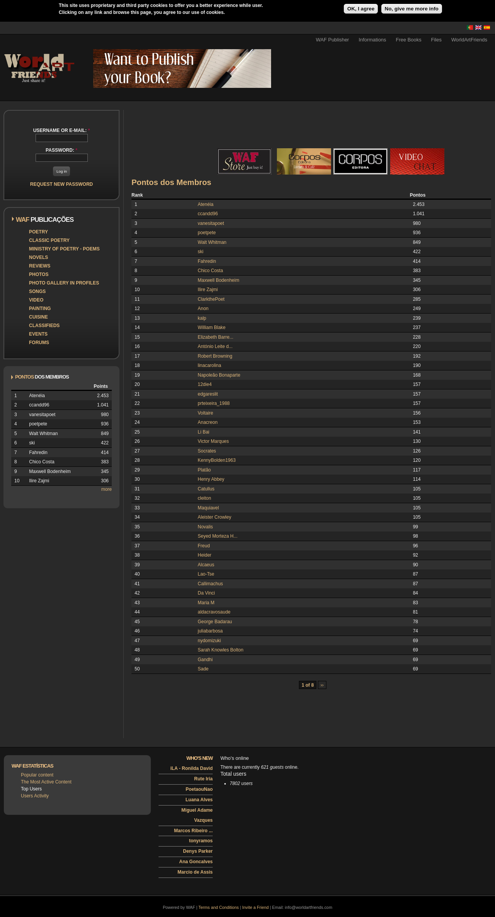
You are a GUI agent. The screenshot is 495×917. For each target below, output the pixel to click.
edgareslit (208, 394)
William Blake (211, 327)
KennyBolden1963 (217, 460)
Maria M (206, 602)
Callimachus (210, 583)
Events (38, 334)
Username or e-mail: (61, 130)
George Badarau (215, 621)
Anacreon (207, 422)
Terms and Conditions (218, 907)
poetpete (207, 232)
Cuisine (38, 317)
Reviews (39, 266)
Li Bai (203, 432)
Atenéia (205, 204)
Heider (204, 555)
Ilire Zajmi (208, 289)
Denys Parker (198, 851)
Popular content (37, 775)
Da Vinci (206, 593)
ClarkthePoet (211, 299)
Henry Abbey (211, 479)
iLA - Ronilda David (191, 768)
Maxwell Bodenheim (218, 280)
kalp (202, 318)
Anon (203, 308)
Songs (37, 291)
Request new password (61, 184)
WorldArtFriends (469, 40)
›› (322, 685)
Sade (203, 669)
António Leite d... (215, 346)
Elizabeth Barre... (215, 337)
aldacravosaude (214, 612)
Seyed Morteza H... (217, 536)
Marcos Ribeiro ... (193, 830)
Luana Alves (199, 799)
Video (36, 300)
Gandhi (205, 659)
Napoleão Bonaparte (219, 375)
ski (200, 251)
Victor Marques (213, 441)
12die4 (205, 384)
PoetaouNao (199, 789)
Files (436, 40)
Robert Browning (215, 356)
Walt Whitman (212, 242)
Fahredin (207, 261)
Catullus (206, 489)
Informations (372, 40)
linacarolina (209, 365)
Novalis (205, 527)
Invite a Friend (255, 907)
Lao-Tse (206, 574)
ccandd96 (208, 213)
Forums (39, 342)
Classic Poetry (49, 240)
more (106, 489)
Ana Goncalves (196, 861)
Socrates (207, 451)
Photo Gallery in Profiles (64, 283)
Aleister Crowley (214, 517)
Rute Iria (203, 779)
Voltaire (205, 413)
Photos (38, 274)
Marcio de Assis (195, 872)
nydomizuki (209, 640)
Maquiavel (208, 508)
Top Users (31, 789)
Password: (61, 150)
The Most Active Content (46, 782)
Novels (38, 257)
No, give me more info (412, 9)
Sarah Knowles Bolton (220, 650)
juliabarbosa (210, 631)
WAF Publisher (332, 40)
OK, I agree (360, 9)
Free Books (409, 40)
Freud (204, 545)
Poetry (38, 232)
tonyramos (201, 840)
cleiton (204, 498)
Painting (40, 308)
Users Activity (35, 796)
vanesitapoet (211, 223)
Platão (204, 470)
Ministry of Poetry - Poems (64, 249)
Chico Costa (210, 270)
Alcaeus (206, 564)
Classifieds (44, 325)
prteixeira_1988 (214, 403)
